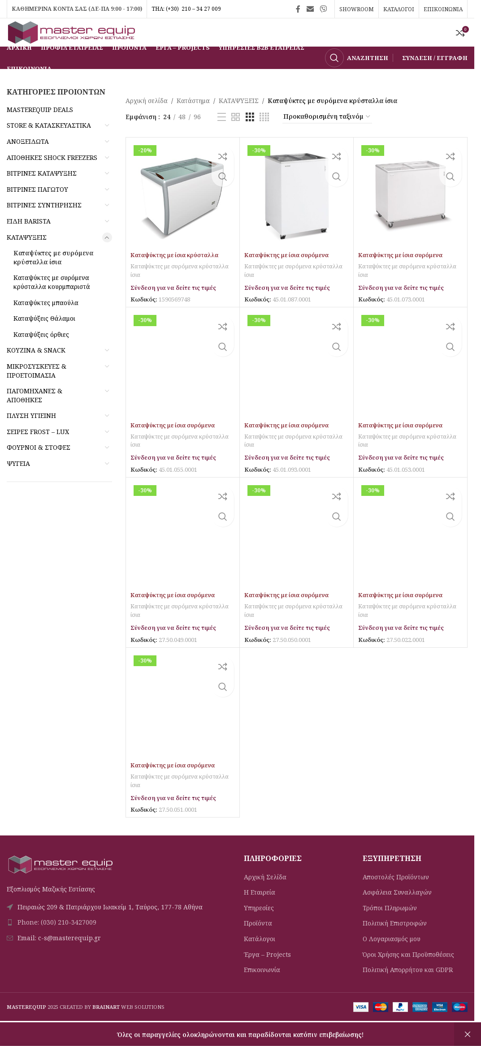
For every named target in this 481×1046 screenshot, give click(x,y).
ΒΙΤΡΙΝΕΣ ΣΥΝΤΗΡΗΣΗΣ (44, 224)
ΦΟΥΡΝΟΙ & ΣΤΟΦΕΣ (38, 466)
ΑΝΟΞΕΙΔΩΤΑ (28, 160)
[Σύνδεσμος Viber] (323, 9)
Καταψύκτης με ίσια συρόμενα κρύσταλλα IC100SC (289, 278)
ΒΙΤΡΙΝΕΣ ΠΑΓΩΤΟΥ (37, 208)
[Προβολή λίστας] (221, 136)
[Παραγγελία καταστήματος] (327, 135)
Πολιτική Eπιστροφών (395, 942)
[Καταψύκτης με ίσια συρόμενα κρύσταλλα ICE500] (182, 723)
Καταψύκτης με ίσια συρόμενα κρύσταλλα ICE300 (289, 618)
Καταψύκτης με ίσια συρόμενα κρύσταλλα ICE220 (175, 618)
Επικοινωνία (262, 988)
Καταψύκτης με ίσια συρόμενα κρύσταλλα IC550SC (403, 448)
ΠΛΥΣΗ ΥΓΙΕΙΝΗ (31, 434)
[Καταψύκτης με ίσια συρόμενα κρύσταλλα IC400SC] (182, 383)
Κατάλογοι (259, 957)
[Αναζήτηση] (357, 77)
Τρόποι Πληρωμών (390, 926)
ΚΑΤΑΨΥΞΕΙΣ (27, 256)
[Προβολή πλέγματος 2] (235, 136)
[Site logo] (74, 41)
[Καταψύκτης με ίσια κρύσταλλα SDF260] (182, 213)
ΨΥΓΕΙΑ (18, 482)
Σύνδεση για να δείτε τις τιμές (177, 306)
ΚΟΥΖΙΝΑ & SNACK (36, 369)
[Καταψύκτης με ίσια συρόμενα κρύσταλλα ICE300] (296, 553)
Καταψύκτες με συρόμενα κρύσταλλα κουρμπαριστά (51, 301)
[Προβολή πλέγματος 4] (264, 136)
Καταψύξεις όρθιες (41, 353)
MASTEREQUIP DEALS (40, 128)
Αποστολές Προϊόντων (396, 895)
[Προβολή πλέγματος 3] (250, 136)
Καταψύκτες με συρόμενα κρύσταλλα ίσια (53, 276)
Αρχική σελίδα (147, 120)
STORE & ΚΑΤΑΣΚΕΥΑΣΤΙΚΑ (49, 144)
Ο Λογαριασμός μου (391, 957)
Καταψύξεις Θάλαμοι (44, 337)
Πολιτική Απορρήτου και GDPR (408, 988)
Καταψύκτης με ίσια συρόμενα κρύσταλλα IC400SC (175, 448)
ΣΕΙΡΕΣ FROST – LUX (38, 450)
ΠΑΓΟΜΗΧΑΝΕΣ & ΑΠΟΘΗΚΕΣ (34, 414)
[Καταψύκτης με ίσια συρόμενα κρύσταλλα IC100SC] (296, 213)
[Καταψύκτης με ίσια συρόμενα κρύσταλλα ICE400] (410, 553)
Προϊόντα (258, 942)
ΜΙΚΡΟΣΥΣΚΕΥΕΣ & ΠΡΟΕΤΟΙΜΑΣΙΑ (36, 389)
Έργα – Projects (267, 973)
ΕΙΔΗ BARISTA (29, 240)
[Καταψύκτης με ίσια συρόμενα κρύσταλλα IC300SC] (410, 213)
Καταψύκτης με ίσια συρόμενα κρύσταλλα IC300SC (403, 278)
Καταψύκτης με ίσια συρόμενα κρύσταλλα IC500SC (289, 448)
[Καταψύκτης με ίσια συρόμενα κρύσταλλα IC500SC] (296, 383)
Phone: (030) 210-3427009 (56, 941)
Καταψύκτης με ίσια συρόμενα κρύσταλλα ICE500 (175, 787)
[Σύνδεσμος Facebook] (298, 9)
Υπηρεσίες (259, 926)
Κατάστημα (193, 120)
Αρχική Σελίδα (265, 895)
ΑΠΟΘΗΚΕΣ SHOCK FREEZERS (52, 176)
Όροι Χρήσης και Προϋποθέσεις (408, 973)
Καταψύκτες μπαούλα (45, 321)
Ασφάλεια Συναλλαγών (397, 910)
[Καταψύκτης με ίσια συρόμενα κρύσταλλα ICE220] (182, 553)
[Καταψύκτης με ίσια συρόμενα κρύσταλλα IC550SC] (410, 383)
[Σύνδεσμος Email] (309, 9)
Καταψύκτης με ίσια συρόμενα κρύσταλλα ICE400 (403, 618)
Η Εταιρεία (259, 910)
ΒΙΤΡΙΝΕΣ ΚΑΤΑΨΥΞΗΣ (42, 192)
